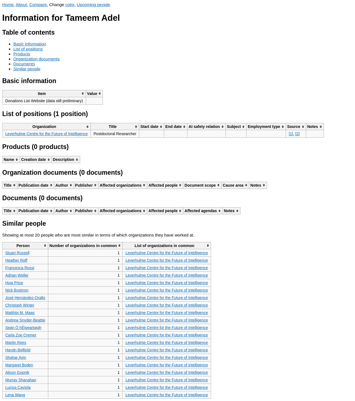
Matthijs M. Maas (20, 312)
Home (8, 4)
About (21, 4)
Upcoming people (93, 4)
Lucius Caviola (18, 387)
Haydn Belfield (17, 350)
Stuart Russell (17, 253)
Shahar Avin (15, 357)
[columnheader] (44, 93)
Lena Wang (15, 395)
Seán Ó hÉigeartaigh (23, 327)
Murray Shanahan (20, 380)
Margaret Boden (19, 365)
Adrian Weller (17, 275)
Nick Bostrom (16, 290)
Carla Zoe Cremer (20, 335)
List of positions (28, 49)
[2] (297, 134)
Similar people (26, 68)
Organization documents (36, 58)
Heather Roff (16, 260)
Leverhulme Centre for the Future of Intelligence (46, 134)
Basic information (29, 44)
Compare (38, 4)
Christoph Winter (19, 305)
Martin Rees (15, 342)
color (70, 4)
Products (21, 54)
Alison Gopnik (17, 372)
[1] (291, 134)
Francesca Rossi (19, 268)
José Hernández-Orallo (25, 297)
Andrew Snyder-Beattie (25, 320)
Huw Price (14, 283)
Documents (24, 63)
